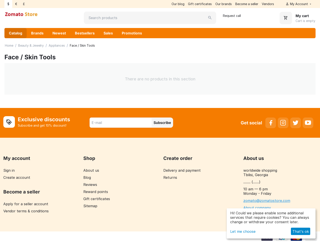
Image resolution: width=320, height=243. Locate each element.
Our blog (178, 4)
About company (257, 207)
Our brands (223, 4)
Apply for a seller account (25, 204)
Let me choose (243, 231)
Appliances (57, 45)
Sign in (9, 170)
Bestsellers (85, 33)
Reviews (90, 184)
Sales (108, 33)
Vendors (268, 4)
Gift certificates (200, 4)
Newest (59, 33)
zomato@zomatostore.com (266, 200)
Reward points (95, 191)
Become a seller (246, 4)
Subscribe (162, 122)
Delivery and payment (182, 170)
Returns (170, 177)
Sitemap (90, 206)
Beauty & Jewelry (31, 45)
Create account (16, 177)
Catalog (15, 33)
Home (9, 45)
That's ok (300, 231)
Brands (37, 33)
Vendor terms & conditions (26, 211)
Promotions (132, 33)
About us (91, 170)
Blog (87, 177)
